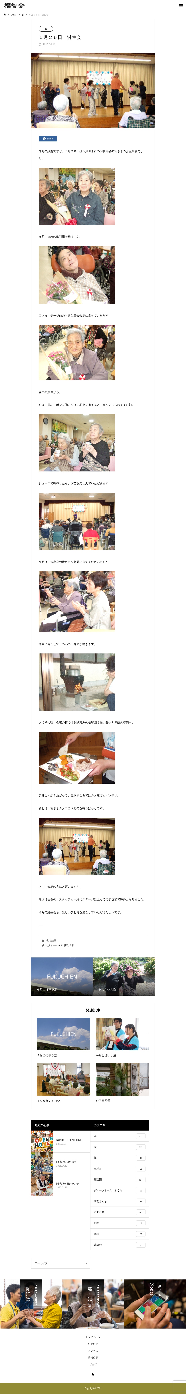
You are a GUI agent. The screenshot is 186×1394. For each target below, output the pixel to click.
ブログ (93, 1364)
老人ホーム (51, 945)
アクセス (93, 1351)
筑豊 (60, 945)
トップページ (93, 1337)
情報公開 (93, 1358)
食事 (71, 945)
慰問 (66, 945)
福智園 (53, 940)
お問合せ (93, 1344)
